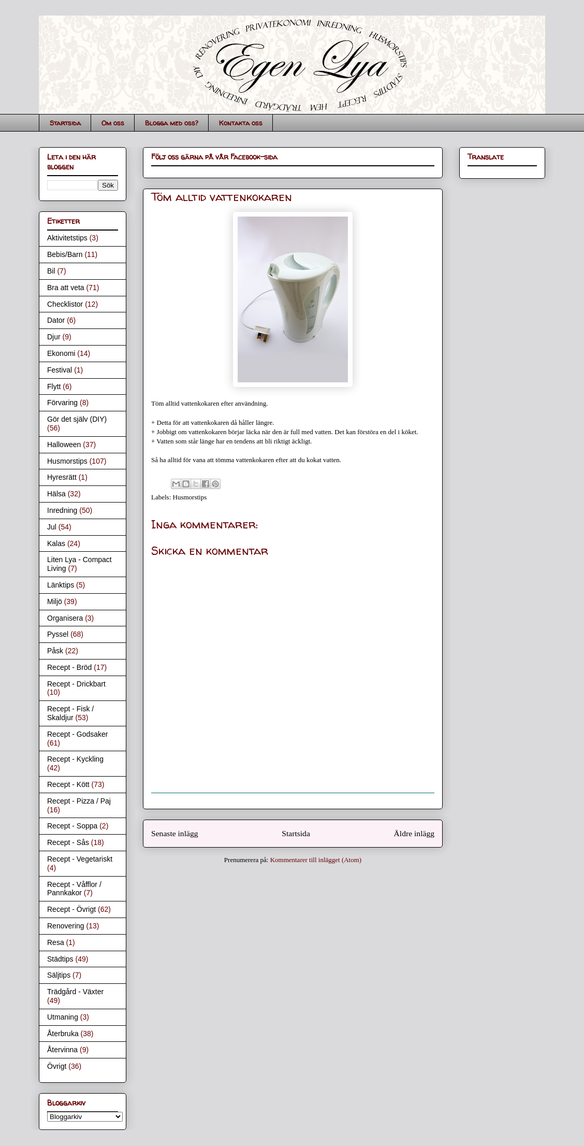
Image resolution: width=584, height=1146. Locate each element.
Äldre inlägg (414, 833)
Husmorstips (190, 497)
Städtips (60, 959)
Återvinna (62, 1049)
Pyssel (57, 634)
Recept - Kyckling (75, 759)
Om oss (112, 122)
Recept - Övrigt (71, 909)
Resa (55, 942)
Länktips (60, 585)
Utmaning (62, 1017)
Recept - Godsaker (77, 734)
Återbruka (63, 1033)
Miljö (54, 601)
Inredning (62, 510)
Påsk (55, 651)
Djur (54, 337)
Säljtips (58, 975)
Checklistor (65, 304)
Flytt (54, 386)
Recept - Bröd (69, 667)
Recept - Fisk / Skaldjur (70, 713)
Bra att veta (65, 287)
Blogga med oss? (171, 122)
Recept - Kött (68, 784)
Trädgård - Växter (75, 991)
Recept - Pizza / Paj (79, 801)
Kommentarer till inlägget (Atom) (316, 860)
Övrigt (56, 1066)
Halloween (64, 444)
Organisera (65, 618)
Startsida (65, 122)
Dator (56, 320)
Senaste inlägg (174, 833)
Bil (51, 271)
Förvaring (62, 402)
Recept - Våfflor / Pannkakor (74, 888)
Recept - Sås (68, 842)
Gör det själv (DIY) (77, 419)
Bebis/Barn (64, 254)
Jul (51, 527)
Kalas (56, 543)
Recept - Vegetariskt (79, 859)
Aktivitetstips (67, 238)
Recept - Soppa (72, 826)
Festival (59, 370)
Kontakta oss (240, 122)
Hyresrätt (62, 477)
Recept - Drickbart (76, 684)
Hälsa (56, 494)
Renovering (65, 926)
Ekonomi (61, 353)
